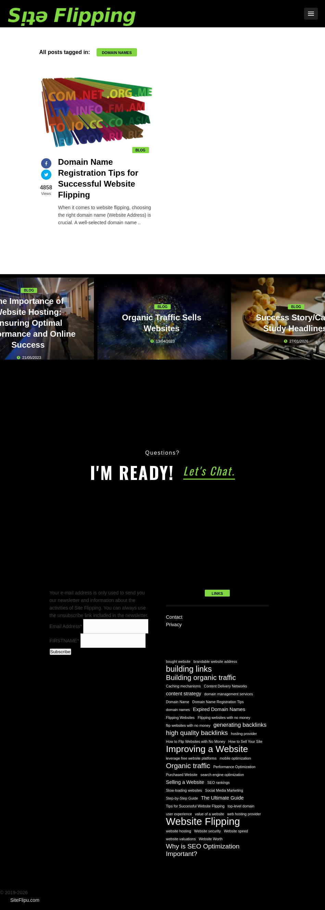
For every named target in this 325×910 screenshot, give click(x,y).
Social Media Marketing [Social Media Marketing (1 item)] (224, 790)
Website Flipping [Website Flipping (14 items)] (203, 821)
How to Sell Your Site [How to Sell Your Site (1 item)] (245, 741)
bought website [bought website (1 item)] (178, 661)
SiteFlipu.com (24, 900)
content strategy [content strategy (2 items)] (183, 693)
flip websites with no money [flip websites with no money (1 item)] (188, 725)
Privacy (174, 624)
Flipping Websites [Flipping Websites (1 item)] (180, 717)
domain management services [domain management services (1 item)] (228, 694)
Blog (141, 150)
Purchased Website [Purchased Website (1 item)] (182, 775)
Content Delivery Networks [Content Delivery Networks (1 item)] (225, 686)
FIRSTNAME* (64, 640)
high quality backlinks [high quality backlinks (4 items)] (197, 732)
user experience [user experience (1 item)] (179, 814)
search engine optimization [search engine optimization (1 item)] (222, 775)
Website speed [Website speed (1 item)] (236, 831)
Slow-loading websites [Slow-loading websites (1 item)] (184, 790)
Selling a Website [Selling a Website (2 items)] (185, 782)
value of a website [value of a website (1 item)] (209, 814)
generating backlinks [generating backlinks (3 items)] (239, 725)
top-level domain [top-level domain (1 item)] (241, 806)
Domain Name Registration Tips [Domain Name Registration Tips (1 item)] (218, 702)
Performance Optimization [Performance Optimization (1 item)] (234, 767)
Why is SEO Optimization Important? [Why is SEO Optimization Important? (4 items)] (203, 850)
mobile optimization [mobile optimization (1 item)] (235, 758)
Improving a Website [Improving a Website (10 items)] (207, 749)
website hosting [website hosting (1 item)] (178, 831)
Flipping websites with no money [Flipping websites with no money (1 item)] (224, 717)
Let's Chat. (209, 471)
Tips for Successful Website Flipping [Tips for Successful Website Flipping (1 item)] (195, 806)
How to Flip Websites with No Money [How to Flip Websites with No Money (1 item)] (195, 741)
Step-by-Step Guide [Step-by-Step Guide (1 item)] (182, 798)
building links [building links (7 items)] (189, 669)
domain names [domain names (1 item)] (178, 710)
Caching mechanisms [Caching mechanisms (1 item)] (183, 686)
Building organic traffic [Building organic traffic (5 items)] (201, 677)
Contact (174, 617)
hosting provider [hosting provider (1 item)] (244, 734)
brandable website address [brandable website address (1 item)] (215, 661)
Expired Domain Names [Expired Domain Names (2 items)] (219, 709)
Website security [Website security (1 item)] (207, 831)
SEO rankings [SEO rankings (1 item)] (218, 782)
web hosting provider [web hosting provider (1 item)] (244, 814)
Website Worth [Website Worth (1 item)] (211, 839)
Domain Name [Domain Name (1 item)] (177, 702)
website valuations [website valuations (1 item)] (181, 839)
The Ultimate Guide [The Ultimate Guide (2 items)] (222, 798)
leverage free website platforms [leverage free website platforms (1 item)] (191, 758)
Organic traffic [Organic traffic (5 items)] (188, 766)
